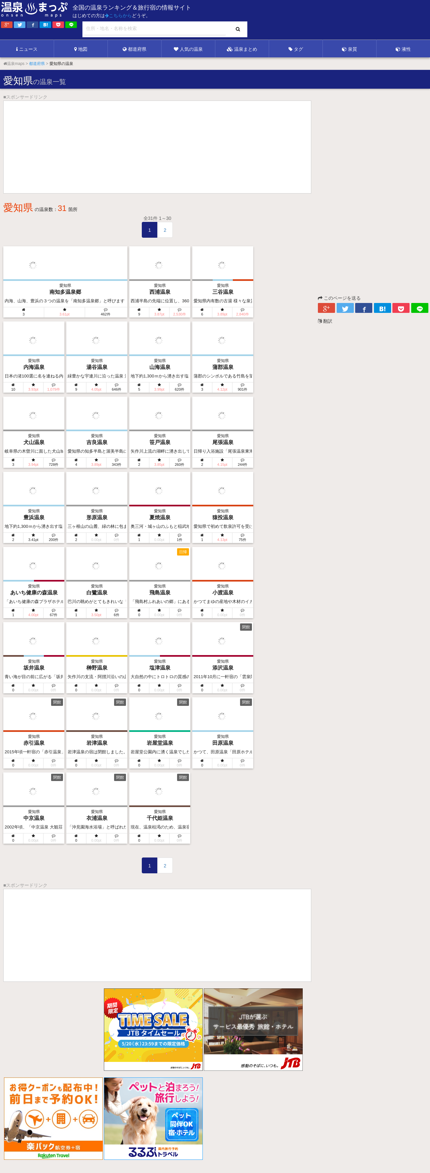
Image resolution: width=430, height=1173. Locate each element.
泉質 (349, 49)
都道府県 (134, 49)
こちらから (118, 15)
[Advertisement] (295, 20)
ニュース (27, 49)
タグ (296, 49)
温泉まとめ (242, 49)
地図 (80, 49)
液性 (403, 49)
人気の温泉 (188, 49)
